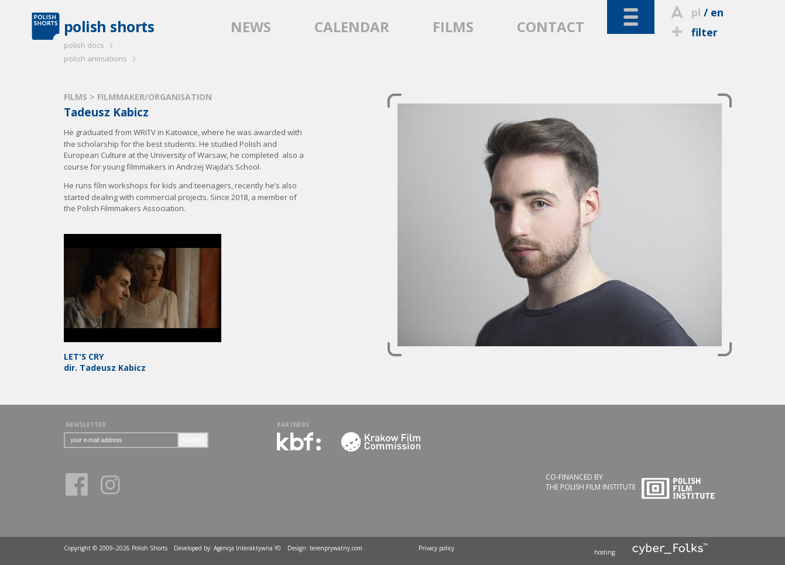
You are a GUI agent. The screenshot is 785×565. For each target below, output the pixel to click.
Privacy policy (436, 548)
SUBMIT (193, 440)
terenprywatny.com (336, 548)
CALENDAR (351, 26)
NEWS (251, 26)
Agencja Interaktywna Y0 (247, 548)
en (717, 12)
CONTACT (550, 26)
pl (696, 12)
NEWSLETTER (86, 425)
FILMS (453, 26)
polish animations (101, 58)
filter (693, 32)
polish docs (90, 45)
